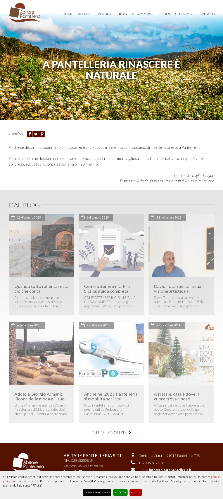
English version (168, 2)
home (68, 14)
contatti (206, 14)
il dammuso (142, 14)
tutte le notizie (111, 432)
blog (122, 14)
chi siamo (183, 14)
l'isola (164, 14)
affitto (85, 14)
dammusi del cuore (132, 2)
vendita (105, 14)
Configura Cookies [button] (97, 492)
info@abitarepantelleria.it (170, 470)
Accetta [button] (120, 492)
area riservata (200, 2)
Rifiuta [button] (135, 492)
